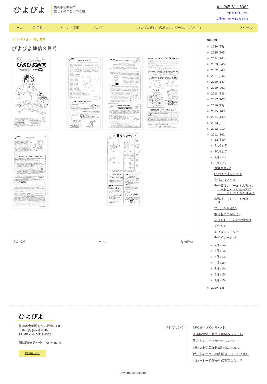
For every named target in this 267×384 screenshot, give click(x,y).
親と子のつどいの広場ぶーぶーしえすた (221, 354)
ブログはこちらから (238, 13)
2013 (215, 123)
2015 (215, 111)
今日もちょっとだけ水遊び (232, 220)
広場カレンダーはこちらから (233, 18)
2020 (215, 81)
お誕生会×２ (222, 168)
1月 (217, 280)
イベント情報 (69, 27)
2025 (215, 52)
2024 (215, 58)
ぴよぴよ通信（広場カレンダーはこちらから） (170, 27)
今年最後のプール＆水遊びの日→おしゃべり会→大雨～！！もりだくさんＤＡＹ (234, 189)
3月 (217, 268)
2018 (215, 93)
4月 (217, 262)
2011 (215, 134)
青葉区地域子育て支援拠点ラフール (218, 334)
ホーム (18, 27)
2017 (215, 99)
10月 (218, 151)
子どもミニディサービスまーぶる (216, 341)
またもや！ (222, 226)
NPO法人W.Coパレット (209, 327)
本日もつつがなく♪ (227, 214)
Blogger (141, 372)
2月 (217, 274)
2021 (215, 76)
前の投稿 (187, 242)
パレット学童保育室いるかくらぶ (216, 347)
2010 (215, 287)
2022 (215, 70)
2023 (215, 64)
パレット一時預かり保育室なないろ (218, 360)
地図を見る (32, 353)
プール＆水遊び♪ (225, 208)
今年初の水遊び (225, 237)
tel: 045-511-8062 (232, 7)
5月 (217, 257)
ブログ (97, 27)
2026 (215, 46)
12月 (218, 139)
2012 (215, 128)
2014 (215, 117)
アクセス (246, 27)
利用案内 (39, 27)
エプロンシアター (226, 232)
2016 (215, 105)
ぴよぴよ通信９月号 (228, 174)
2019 (215, 87)
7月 (217, 245)
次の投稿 (19, 242)
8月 (217, 163)
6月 (217, 251)
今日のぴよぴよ (225, 180)
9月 (217, 157)
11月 (218, 145)
